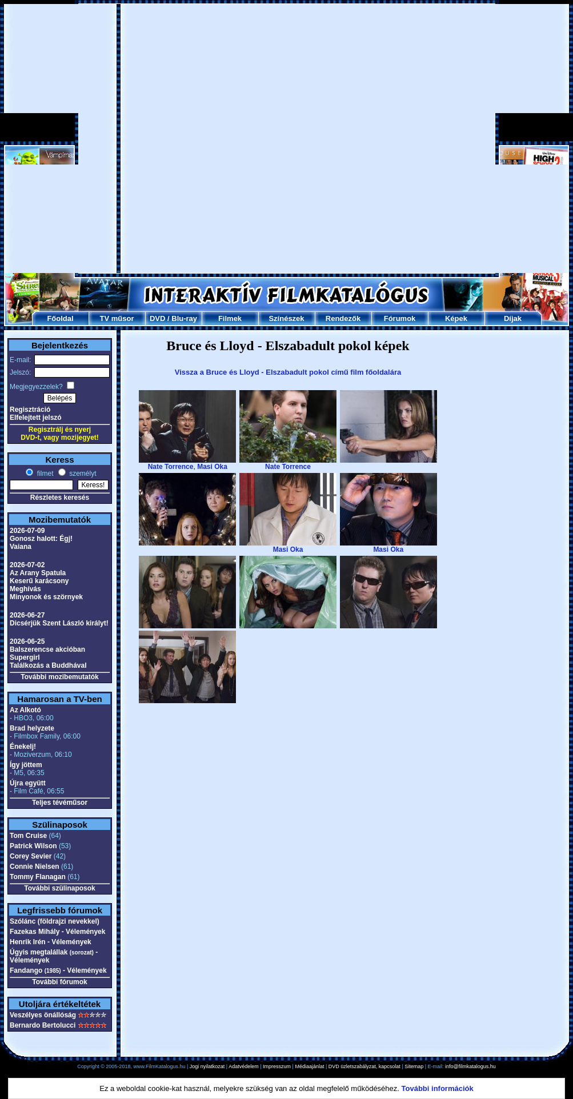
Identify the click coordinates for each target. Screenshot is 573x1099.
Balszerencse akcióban (47, 649)
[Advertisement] (134, 138)
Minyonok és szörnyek (46, 597)
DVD (157, 318)
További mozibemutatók (59, 677)
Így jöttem (26, 765)
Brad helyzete (32, 728)
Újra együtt (28, 783)
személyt (82, 474)
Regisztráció (30, 410)
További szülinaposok (59, 888)
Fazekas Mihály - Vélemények (57, 932)
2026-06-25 (27, 641)
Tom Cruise (28, 836)
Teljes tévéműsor (59, 803)
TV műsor (117, 318)
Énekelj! (23, 747)
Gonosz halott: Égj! (41, 539)
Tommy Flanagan (38, 877)
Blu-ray (184, 318)
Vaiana (20, 547)
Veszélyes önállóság (43, 1015)
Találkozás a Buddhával (48, 665)
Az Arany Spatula (38, 573)
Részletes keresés (59, 498)
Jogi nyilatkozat (207, 1066)
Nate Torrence (171, 467)
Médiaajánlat (309, 1066)
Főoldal (60, 318)
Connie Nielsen (34, 867)
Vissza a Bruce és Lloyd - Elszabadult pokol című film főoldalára (288, 372)
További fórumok (59, 982)
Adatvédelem (244, 1066)
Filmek (230, 318)
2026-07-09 (27, 531)
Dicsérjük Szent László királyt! (59, 623)
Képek (456, 318)
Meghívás (25, 589)
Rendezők (343, 318)
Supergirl (25, 657)
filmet (44, 474)
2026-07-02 (27, 565)
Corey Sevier (30, 856)
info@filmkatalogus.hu (470, 1066)
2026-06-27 (27, 615)
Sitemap (413, 1066)
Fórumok (400, 318)
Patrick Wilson (33, 846)
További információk (438, 1088)
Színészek (286, 318)
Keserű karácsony (39, 581)
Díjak (513, 318)
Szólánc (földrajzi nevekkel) (54, 921)
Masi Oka (212, 467)
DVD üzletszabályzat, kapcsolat (364, 1066)
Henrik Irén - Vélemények (50, 942)
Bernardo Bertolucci (42, 1025)
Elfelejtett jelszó (36, 418)
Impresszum (277, 1066)
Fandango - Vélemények (58, 970)
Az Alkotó (25, 710)
